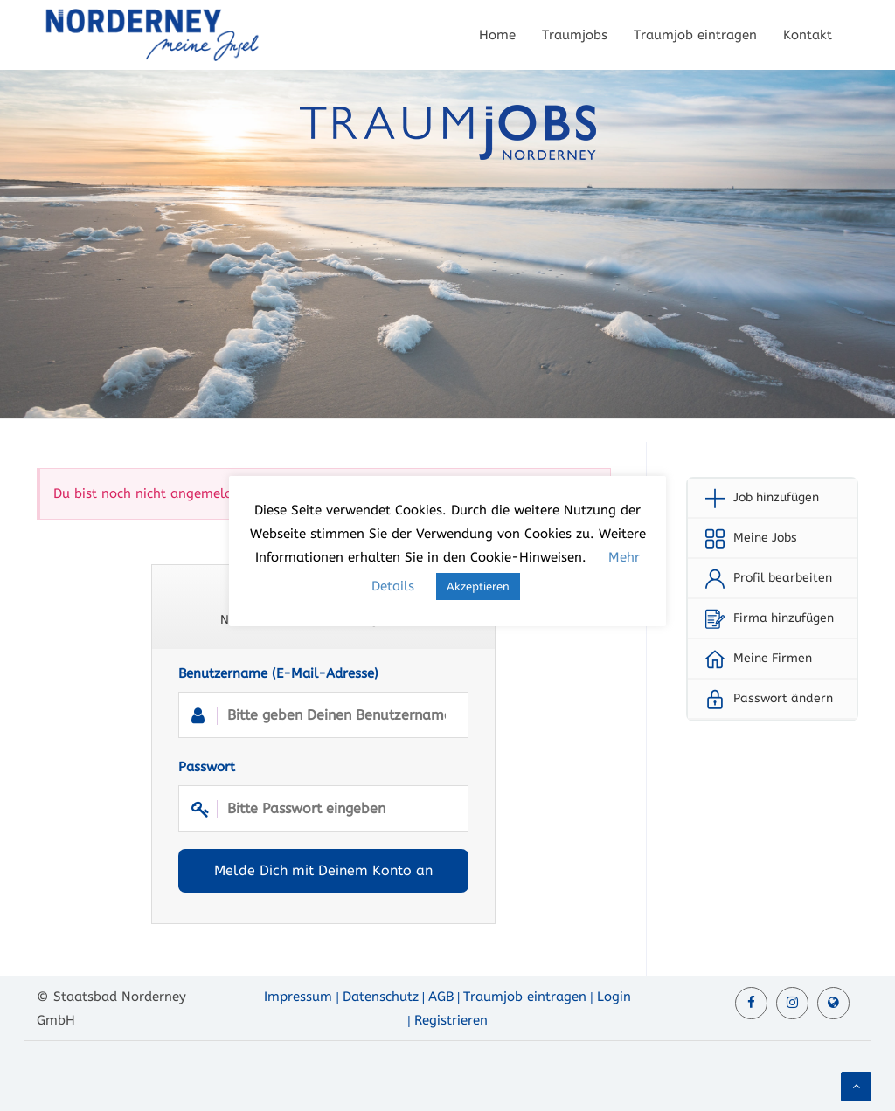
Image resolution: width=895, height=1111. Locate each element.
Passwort (323, 795)
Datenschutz (381, 996)
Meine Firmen (772, 658)
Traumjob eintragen (695, 35)
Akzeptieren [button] (478, 586)
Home (497, 35)
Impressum (298, 996)
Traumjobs (574, 35)
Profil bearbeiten (782, 577)
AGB (441, 996)
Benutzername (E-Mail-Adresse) (323, 702)
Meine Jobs (765, 537)
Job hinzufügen (776, 497)
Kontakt (807, 35)
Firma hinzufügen (783, 618)
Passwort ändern (783, 698)
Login (614, 996)
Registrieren (451, 1020)
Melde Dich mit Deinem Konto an (323, 870)
